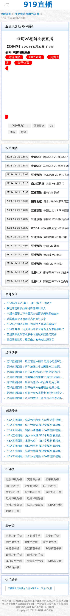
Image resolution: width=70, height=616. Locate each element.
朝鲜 (23, 131)
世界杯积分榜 (14, 479)
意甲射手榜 (31, 542)
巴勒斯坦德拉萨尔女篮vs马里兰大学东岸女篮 (30, 588)
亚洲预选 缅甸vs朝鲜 (27, 13)
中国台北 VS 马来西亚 (56, 210)
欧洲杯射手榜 (35, 554)
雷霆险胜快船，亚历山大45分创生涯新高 (30, 339)
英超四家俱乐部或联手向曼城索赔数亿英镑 (31, 334)
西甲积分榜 (52, 479)
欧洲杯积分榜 (35, 498)
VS (51, 125)
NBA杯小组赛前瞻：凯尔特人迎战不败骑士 (32, 323)
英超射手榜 (33, 535)
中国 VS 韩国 (51, 245)
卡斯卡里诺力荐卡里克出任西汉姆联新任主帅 (33, 313)
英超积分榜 (33, 479)
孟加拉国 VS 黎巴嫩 (55, 237)
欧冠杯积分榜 (14, 498)
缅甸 (12, 131)
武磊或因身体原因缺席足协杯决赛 (26, 318)
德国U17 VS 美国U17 (55, 156)
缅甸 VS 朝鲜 (51, 192)
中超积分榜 (12, 492)
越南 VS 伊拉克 (52, 263)
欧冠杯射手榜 (14, 554)
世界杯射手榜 (14, 535)
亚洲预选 (39, 125)
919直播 (6, 13)
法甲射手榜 (49, 542)
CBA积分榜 (12, 511)
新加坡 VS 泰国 (52, 254)
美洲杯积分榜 (14, 504)
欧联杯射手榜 (53, 548)
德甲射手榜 (12, 542)
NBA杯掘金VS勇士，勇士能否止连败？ (29, 303)
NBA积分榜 (55, 504)
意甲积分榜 (31, 485)
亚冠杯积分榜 (32, 492)
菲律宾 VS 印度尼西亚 (56, 219)
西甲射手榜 (52, 535)
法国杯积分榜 (35, 504)
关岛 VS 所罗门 (55, 183)
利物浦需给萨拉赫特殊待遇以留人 (26, 308)
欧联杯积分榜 (53, 492)
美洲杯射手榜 (14, 561)
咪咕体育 (35, 57)
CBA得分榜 (12, 567)
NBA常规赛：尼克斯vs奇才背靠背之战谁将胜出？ (35, 329)
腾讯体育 (23, 62)
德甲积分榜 (12, 485)
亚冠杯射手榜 (32, 548)
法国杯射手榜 (35, 561)
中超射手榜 (12, 548)
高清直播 (14, 57)
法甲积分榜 (49, 485)
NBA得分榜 (55, 561)
